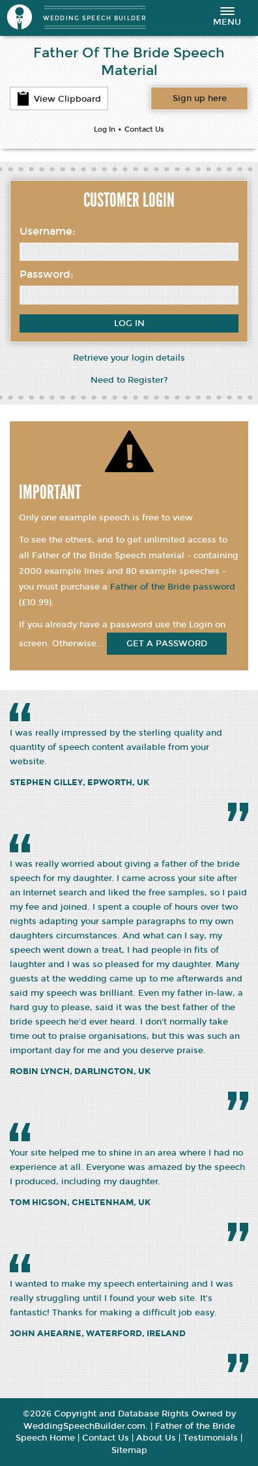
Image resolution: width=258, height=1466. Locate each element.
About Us (156, 1438)
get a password (166, 643)
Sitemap (129, 1450)
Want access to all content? (200, 98)
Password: (47, 274)
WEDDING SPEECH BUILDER (95, 18)
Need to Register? (129, 380)
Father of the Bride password (172, 587)
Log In (104, 129)
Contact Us (144, 129)
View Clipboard (59, 98)
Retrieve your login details (129, 358)
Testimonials (210, 1438)
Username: (48, 231)
